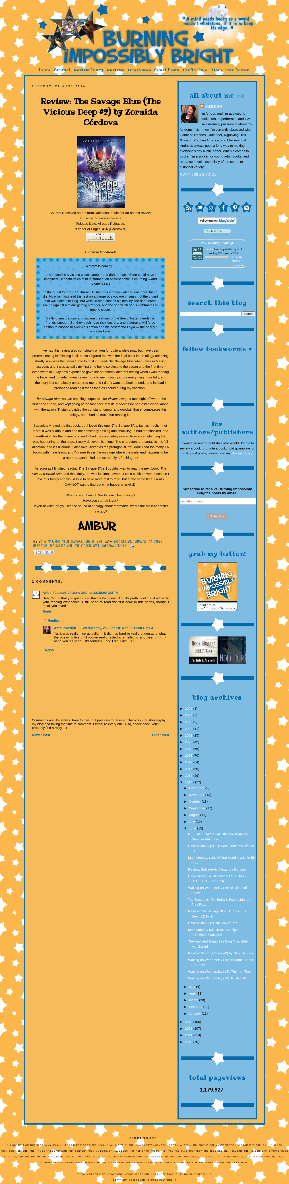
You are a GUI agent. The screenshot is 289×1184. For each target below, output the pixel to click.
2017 (189, 763)
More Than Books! (230, 70)
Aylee (47, 592)
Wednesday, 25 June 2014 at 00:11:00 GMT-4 (118, 628)
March (194, 1001)
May (192, 988)
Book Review (122, 541)
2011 (189, 1036)
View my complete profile (198, 174)
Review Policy (88, 70)
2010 (189, 1043)
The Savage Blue (61, 546)
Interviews (139, 70)
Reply (47, 611)
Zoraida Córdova (114, 546)
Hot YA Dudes (152, 541)
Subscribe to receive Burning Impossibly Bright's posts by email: (217, 491)
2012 (189, 1030)
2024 (189, 716)
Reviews (115, 70)
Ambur (210, 249)
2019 (189, 750)
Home (45, 70)
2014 (189, 783)
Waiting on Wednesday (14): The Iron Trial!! (220, 973)
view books (238, 265)
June (193, 829)
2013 (189, 1023)
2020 (189, 743)
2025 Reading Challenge (217, 243)
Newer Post (41, 735)
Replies (54, 620)
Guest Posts (166, 70)
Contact (62, 70)
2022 (189, 730)
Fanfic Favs (194, 70)
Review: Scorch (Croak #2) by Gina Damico (220, 954)
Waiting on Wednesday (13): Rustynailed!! (219, 979)
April (192, 995)
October (195, 803)
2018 (189, 757)
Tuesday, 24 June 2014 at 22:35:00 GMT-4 (85, 592)
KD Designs (99, 1158)
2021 (189, 737)
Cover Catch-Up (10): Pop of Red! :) (215, 924)
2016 (189, 770)
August (194, 816)
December (197, 789)
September (197, 809)
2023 (189, 723)
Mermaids (40, 546)
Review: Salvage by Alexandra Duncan (217, 871)
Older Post (160, 735)
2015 (189, 777)
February (196, 1008)
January (195, 1015)
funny (137, 541)
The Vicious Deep (87, 546)
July (192, 823)
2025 (189, 710)
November (197, 796)
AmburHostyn (213, 106)
